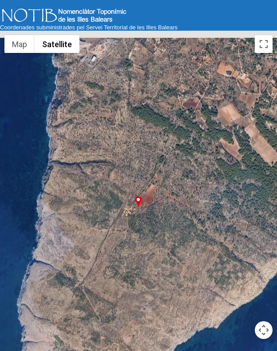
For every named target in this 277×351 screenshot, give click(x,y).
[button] (138, 200)
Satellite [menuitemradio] (57, 44)
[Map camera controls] (264, 330)
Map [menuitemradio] (20, 44)
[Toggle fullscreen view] (264, 44)
